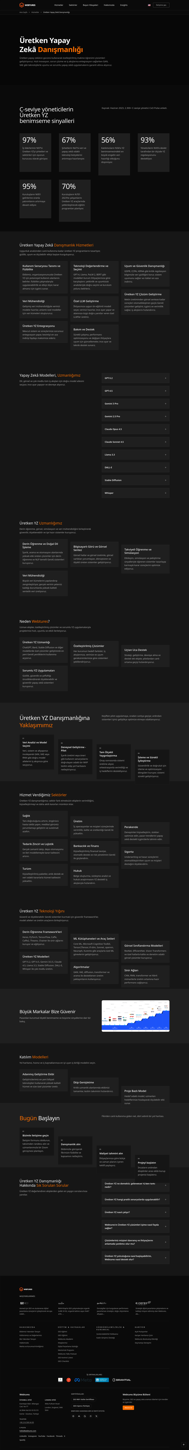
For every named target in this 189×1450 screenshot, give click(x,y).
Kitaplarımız (62, 1343)
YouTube (41, 1436)
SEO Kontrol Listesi (65, 1357)
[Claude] (79, 1416)
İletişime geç (161, 5)
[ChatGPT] (73, 1416)
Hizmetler (58, 5)
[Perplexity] (90, 1416)
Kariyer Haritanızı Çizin (144, 1335)
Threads (59, 1436)
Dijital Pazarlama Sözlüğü (68, 1346)
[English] (149, 5)
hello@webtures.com (28, 1431)
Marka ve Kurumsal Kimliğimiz (32, 1346)
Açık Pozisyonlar (141, 1331)
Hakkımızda (24, 1343)
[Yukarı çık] (183, 1444)
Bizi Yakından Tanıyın (28, 1339)
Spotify (22, 1440)
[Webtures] (26, 1289)
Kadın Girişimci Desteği (105, 1338)
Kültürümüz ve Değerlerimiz (31, 1335)
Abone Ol (128, 1408)
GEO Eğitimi (62, 1335)
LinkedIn (23, 1436)
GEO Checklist (63, 1361)
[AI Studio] (85, 1416)
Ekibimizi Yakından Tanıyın (30, 1331)
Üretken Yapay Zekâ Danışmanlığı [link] (56, 12)
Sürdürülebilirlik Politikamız (107, 1334)
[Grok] (96, 1416)
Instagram (32, 1436)
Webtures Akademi (65, 1339)
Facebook (50, 1436)
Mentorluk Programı (66, 1350)
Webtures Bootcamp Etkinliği (146, 1339)
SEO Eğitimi (62, 1331)
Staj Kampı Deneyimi (143, 1343)
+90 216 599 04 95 (27, 1422)
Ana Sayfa (23, 12)
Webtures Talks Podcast (67, 1354)
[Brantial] (122, 1380)
